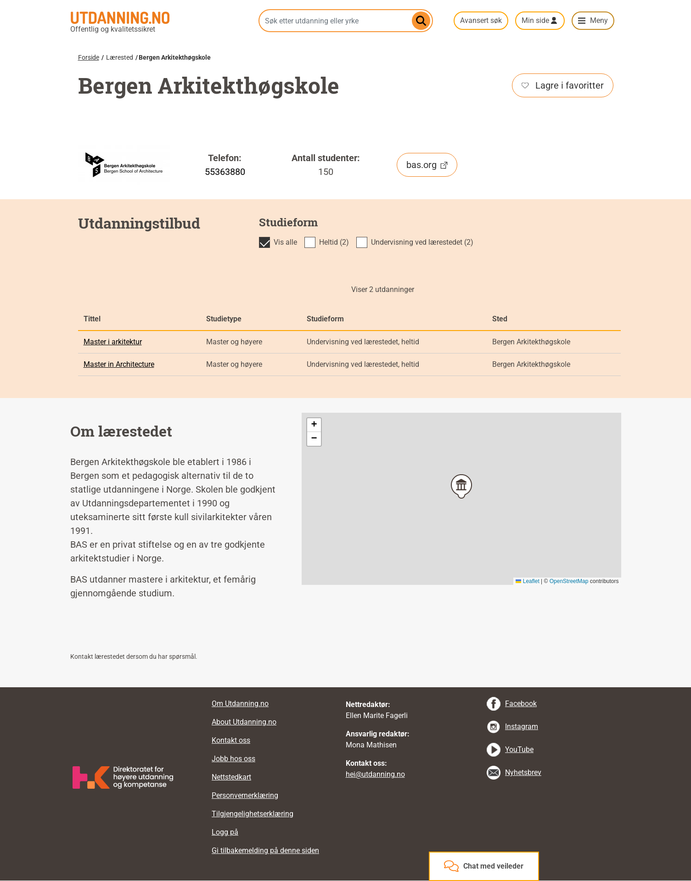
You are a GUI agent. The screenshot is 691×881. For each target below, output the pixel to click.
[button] (461, 486)
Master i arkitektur (113, 341)
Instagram (521, 726)
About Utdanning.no (244, 722)
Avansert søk (481, 20)
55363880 (225, 171)
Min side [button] (535, 20)
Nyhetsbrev (523, 772)
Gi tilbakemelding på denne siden (265, 850)
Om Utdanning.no (240, 703)
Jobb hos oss (233, 758)
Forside (88, 57)
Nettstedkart (231, 777)
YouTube (519, 749)
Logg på (225, 832)
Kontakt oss (231, 740)
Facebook (521, 703)
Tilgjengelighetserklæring (252, 813)
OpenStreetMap (569, 581)
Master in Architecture (119, 364)
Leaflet (527, 581)
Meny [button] (599, 20)
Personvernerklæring (245, 795)
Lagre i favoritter (563, 85)
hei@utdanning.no (375, 774)
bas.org (427, 164)
